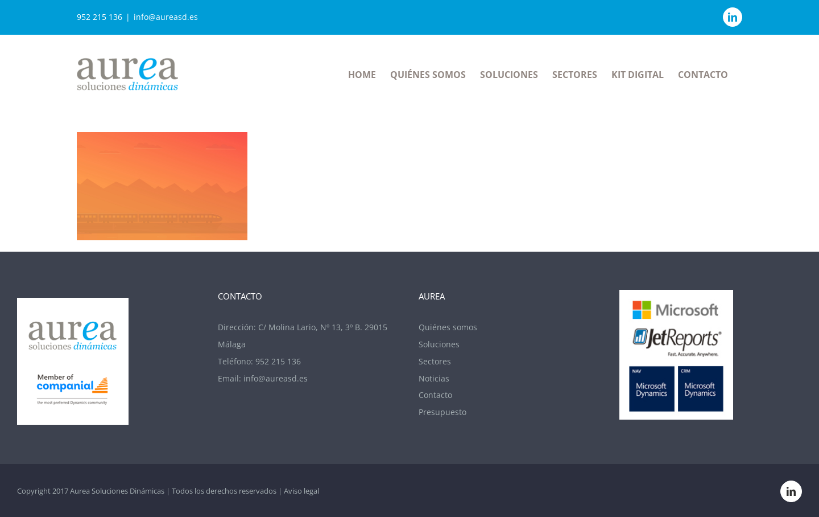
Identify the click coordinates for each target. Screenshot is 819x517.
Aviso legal (301, 491)
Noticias (434, 378)
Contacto (435, 394)
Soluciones (439, 344)
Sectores (435, 361)
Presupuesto (442, 412)
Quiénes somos (448, 327)
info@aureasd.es (166, 16)
